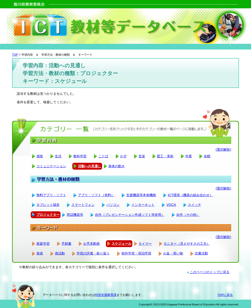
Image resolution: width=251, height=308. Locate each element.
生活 (58, 156)
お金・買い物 (173, 253)
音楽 (141, 156)
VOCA (171, 205)
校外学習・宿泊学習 (136, 253)
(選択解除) (223, 149)
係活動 (60, 253)
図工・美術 (165, 156)
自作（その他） (187, 215)
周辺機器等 (75, 215)
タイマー (145, 243)
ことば (103, 156)
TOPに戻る (225, 295)
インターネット (143, 205)
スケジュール (121, 243)
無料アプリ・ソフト (51, 195)
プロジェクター (48, 215)
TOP (15, 54)
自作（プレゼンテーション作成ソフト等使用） (129, 215)
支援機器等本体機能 (141, 195)
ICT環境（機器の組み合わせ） (190, 195)
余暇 (207, 156)
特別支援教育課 (106, 295)
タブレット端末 (48, 205)
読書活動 (201, 253)
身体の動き (116, 166)
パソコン (113, 205)
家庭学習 (43, 243)
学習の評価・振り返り (93, 253)
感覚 (39, 156)
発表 (39, 253)
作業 (188, 156)
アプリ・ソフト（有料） (96, 195)
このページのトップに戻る (209, 272)
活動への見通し (89, 166)
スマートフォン (83, 205)
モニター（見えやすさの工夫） (187, 243)
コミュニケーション (51, 166)
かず (123, 156)
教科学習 (80, 156)
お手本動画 (91, 243)
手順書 (66, 243)
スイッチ (194, 205)
